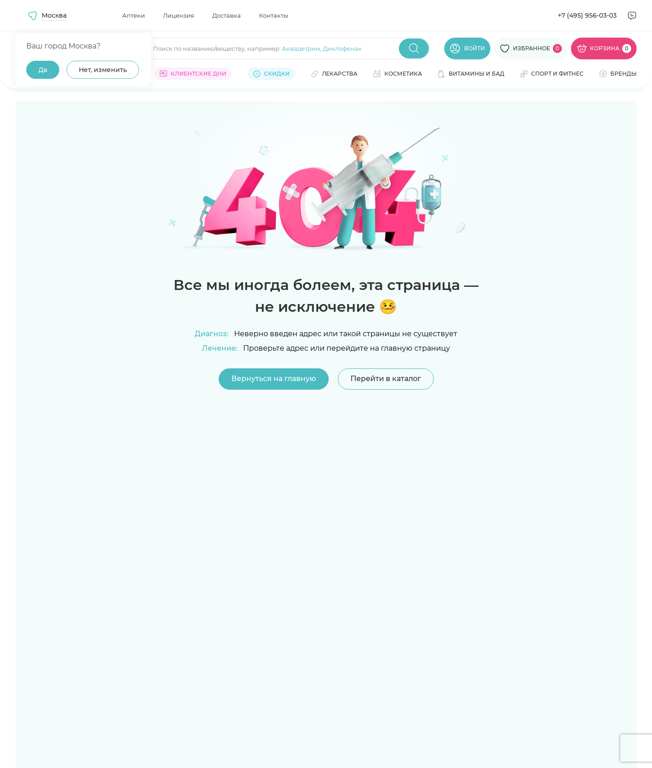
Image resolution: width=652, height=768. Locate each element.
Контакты (273, 15)
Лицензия (178, 15)
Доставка (226, 15)
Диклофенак (342, 48)
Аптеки (133, 15)
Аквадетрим (301, 48)
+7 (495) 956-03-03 (587, 15)
